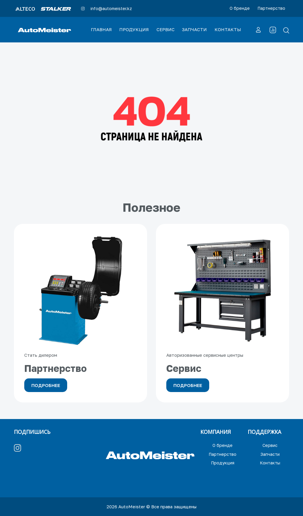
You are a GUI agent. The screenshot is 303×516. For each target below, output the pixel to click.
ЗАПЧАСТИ (194, 29)
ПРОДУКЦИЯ (134, 29)
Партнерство (271, 8)
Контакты (270, 462)
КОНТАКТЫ (228, 29)
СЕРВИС (166, 29)
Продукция (222, 462)
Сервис (270, 445)
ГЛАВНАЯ (101, 29)
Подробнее (45, 385)
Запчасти (270, 454)
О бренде (240, 8)
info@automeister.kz (111, 8)
